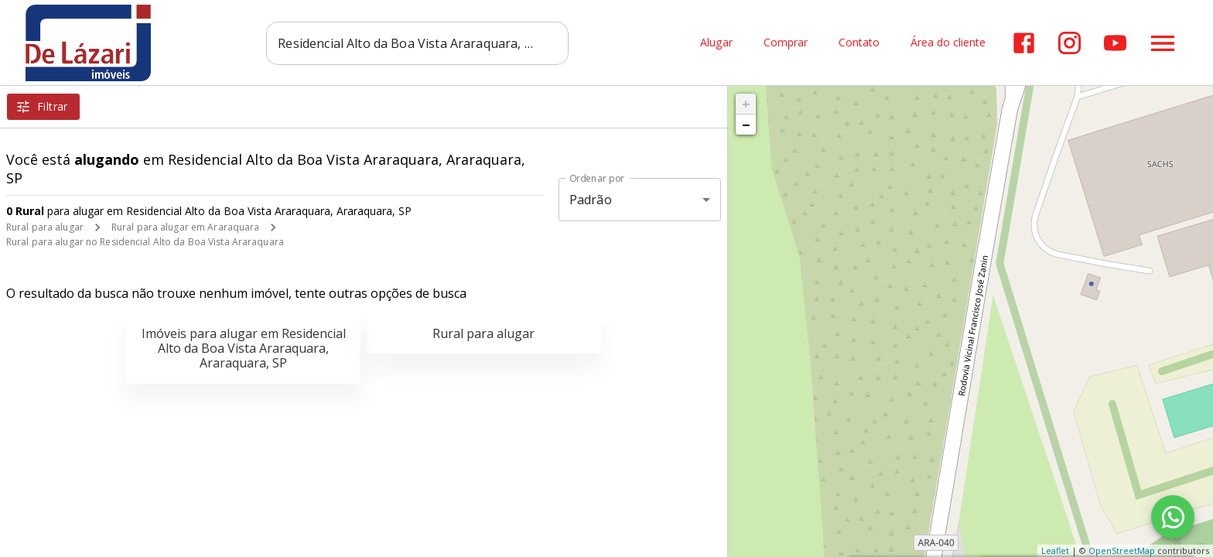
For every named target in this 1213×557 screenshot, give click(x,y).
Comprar (785, 43)
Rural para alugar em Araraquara (185, 227)
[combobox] (417, 42)
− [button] (746, 124)
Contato (858, 43)
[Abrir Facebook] (1023, 42)
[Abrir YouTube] (1114, 42)
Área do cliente (947, 43)
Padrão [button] (590, 199)
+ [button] (746, 103)
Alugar (715, 43)
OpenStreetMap (1121, 550)
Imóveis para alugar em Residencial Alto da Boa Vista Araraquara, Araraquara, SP (244, 348)
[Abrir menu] (1162, 42)
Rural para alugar (45, 227)
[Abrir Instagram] (1068, 42)
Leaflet (1055, 550)
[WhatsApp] (1172, 516)
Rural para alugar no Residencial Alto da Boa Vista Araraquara (145, 241)
